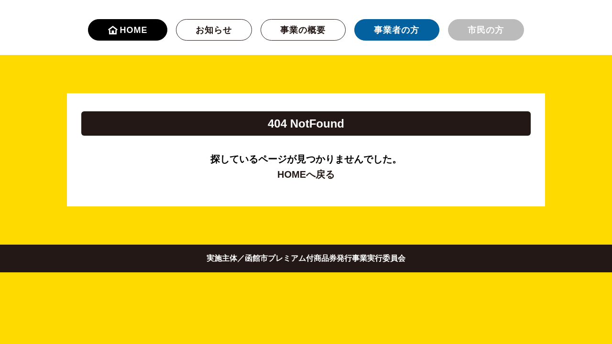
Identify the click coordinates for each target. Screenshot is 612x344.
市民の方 (486, 30)
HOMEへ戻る (306, 174)
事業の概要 (303, 30)
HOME (128, 30)
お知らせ (214, 30)
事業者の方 (396, 30)
